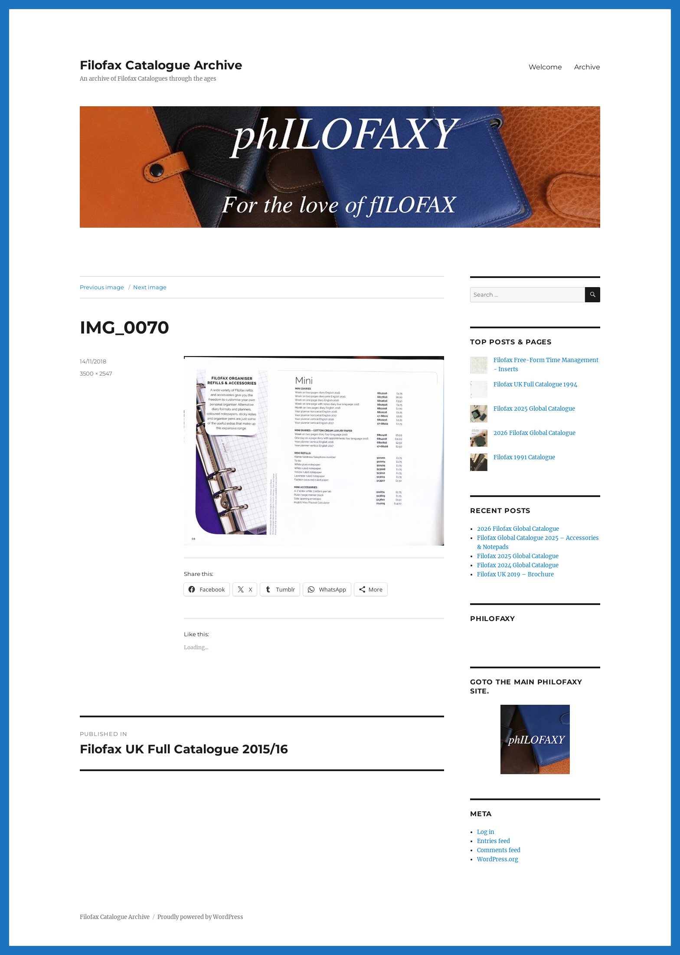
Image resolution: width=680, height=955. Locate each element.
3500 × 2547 (96, 373)
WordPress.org (497, 859)
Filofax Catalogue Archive (161, 65)
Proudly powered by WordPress (200, 917)
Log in (485, 832)
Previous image (102, 287)
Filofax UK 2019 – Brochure (515, 574)
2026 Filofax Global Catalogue (534, 433)
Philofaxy (492, 619)
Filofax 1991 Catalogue (524, 457)
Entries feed (493, 841)
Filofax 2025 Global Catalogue (534, 408)
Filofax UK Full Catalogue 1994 (535, 384)
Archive (587, 67)
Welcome (545, 67)
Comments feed (498, 850)
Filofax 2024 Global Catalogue (518, 565)
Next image (150, 287)
